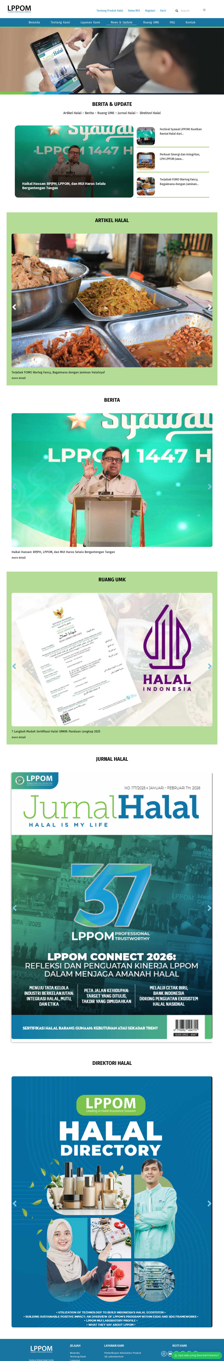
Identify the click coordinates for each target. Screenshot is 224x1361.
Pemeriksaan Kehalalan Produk (122, 1312)
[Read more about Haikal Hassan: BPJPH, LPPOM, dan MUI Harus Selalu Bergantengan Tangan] (19, 531)
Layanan (75, 1320)
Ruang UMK (151, 22)
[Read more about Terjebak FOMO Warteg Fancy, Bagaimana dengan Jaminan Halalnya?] (19, 365)
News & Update (121, 22)
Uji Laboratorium (114, 1316)
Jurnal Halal (127, 113)
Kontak (190, 22)
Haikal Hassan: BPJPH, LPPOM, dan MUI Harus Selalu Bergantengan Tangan (63, 525)
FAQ (172, 22)
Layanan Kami (90, 22)
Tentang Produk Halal (109, 10)
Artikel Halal (71, 113)
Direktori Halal (151, 113)
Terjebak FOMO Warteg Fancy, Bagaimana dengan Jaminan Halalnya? (58, 359)
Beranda (34, 22)
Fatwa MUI (134, 10)
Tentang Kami (60, 22)
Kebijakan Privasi (79, 1342)
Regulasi (150, 10)
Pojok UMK (76, 1327)
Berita (89, 113)
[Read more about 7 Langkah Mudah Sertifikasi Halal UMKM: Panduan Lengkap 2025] (19, 697)
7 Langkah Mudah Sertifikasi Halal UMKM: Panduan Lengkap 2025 (56, 691)
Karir (163, 10)
